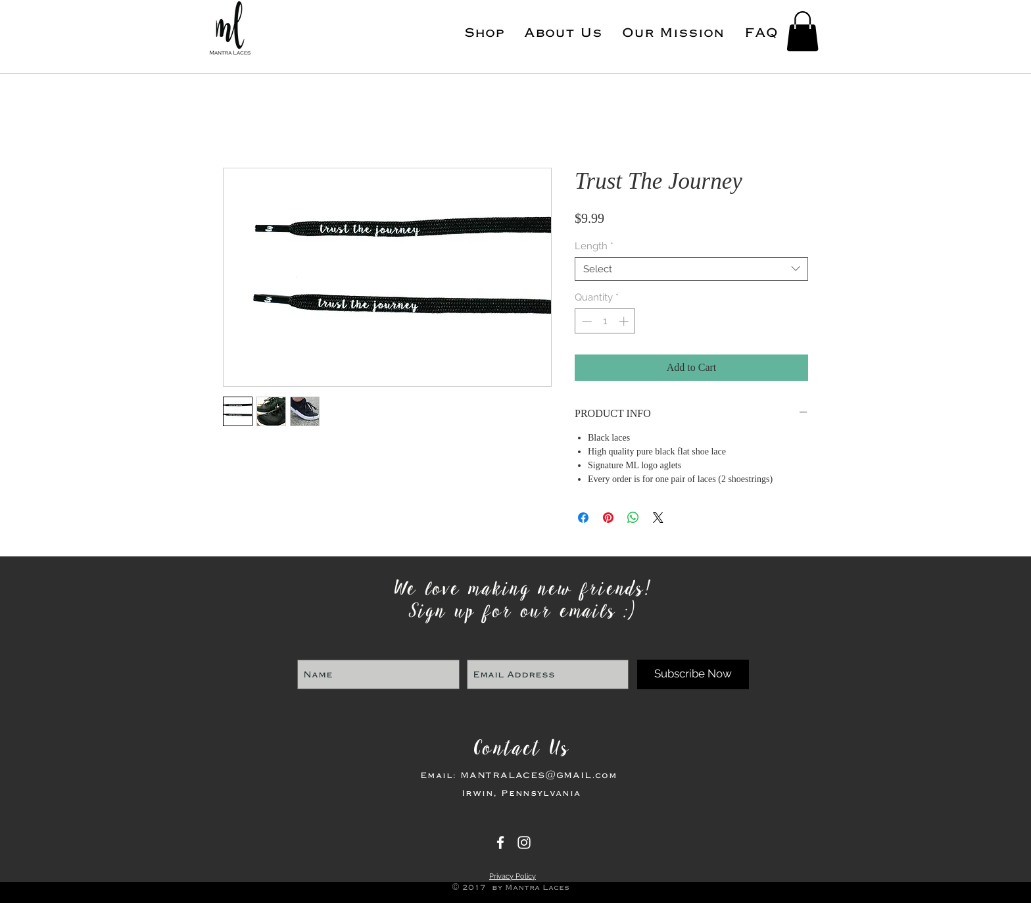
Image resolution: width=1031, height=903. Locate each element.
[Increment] (625, 321)
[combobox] (691, 269)
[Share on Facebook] (583, 517)
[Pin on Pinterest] (608, 517)
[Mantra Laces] (500, 842)
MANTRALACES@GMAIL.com (538, 775)
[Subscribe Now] (693, 674)
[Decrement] (585, 321)
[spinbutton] (605, 321)
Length (594, 246)
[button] (802, 31)
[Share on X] (658, 517)
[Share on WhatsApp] (633, 517)
